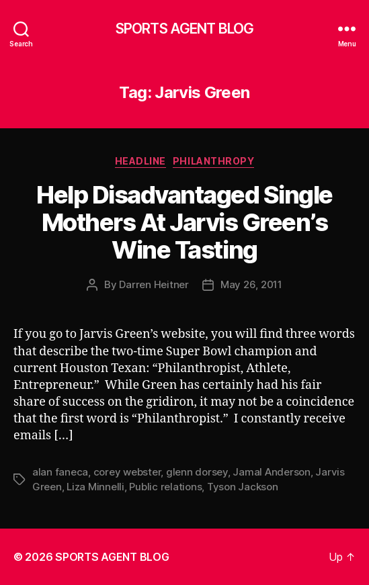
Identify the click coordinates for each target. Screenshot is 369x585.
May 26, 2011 (251, 284)
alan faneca (60, 471)
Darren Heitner (153, 284)
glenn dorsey (197, 471)
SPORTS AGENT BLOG (184, 28)
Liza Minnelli (95, 486)
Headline (140, 161)
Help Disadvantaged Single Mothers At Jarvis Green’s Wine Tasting (184, 222)
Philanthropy (213, 161)
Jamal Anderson (271, 471)
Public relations (165, 486)
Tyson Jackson (242, 486)
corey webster (127, 471)
